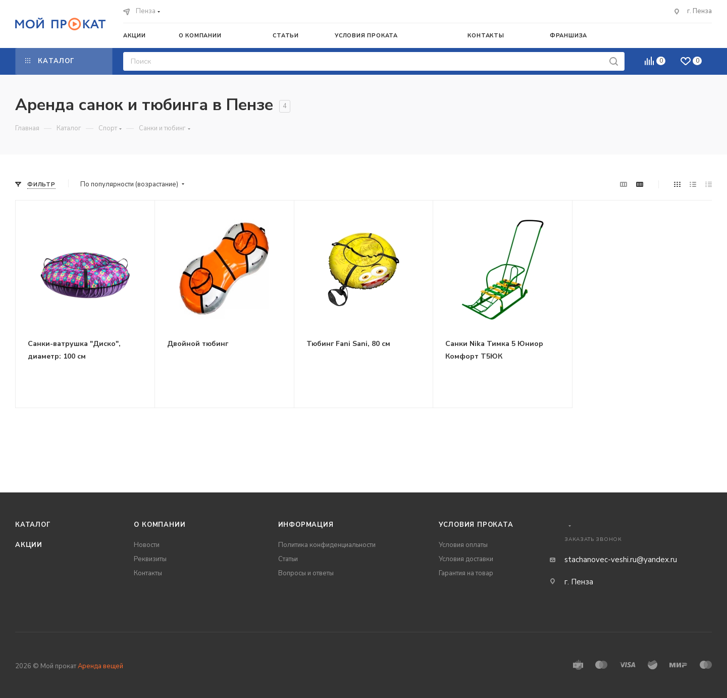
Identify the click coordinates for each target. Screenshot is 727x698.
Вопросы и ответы (306, 573)
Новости (147, 545)
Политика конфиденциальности (327, 545)
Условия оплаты (463, 545)
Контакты (148, 573)
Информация (306, 524)
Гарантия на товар (466, 573)
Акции (28, 545)
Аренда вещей (100, 666)
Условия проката (476, 524)
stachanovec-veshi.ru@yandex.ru (620, 560)
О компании (159, 524)
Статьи (288, 559)
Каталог (33, 524)
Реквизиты (150, 559)
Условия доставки (466, 559)
